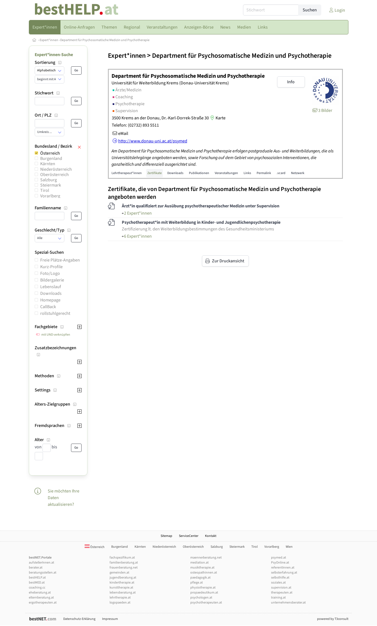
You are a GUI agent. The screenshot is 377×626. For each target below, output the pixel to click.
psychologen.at (201, 597)
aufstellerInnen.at (41, 562)
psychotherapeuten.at (206, 602)
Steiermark (50, 185)
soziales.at (278, 582)
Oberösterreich (54, 175)
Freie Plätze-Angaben (60, 260)
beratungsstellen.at (42, 572)
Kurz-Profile (51, 267)
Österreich (50, 153)
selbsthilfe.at (280, 577)
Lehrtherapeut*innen (127, 173)
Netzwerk (297, 173)
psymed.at (278, 557)
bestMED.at (37, 582)
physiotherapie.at (203, 587)
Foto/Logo (50, 273)
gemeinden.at (119, 572)
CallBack (48, 307)
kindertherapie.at (122, 582)
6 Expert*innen (137, 236)
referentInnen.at (282, 567)
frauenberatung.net (124, 567)
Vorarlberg (50, 196)
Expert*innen (49, 40)
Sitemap (166, 536)
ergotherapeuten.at (43, 602)
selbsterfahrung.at (284, 572)
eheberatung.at (40, 592)
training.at (278, 597)
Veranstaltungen (226, 173)
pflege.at (196, 582)
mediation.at (199, 562)
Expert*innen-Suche (54, 55)
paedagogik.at (200, 577)
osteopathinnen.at (203, 572)
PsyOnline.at (280, 562)
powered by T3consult (332, 619)
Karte (217, 118)
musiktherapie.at (202, 567)
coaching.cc (37, 587)
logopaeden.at (120, 602)
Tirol (44, 190)
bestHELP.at (37, 577)
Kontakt (210, 536)
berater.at (35, 567)
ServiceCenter (188, 536)
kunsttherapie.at (121, 587)
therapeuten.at (281, 592)
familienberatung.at (124, 562)
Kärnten (47, 164)
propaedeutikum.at (204, 592)
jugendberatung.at (123, 577)
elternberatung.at (41, 597)
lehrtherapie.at (120, 597)
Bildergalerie (52, 280)
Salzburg (48, 180)
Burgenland (51, 158)
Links (247, 173)
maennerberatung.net (206, 557)
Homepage (50, 300)
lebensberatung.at (123, 592)
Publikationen (199, 173)
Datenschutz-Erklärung (79, 619)
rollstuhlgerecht (55, 313)
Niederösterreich (56, 169)
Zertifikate (154, 173)
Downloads (51, 293)
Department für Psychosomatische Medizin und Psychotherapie (105, 40)
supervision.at (281, 587)
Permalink (264, 173)
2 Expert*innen (137, 213)
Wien (289, 546)
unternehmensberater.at (288, 602)
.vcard (281, 173)
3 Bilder (322, 110)
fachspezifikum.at (122, 557)
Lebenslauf (50, 287)
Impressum (110, 619)
